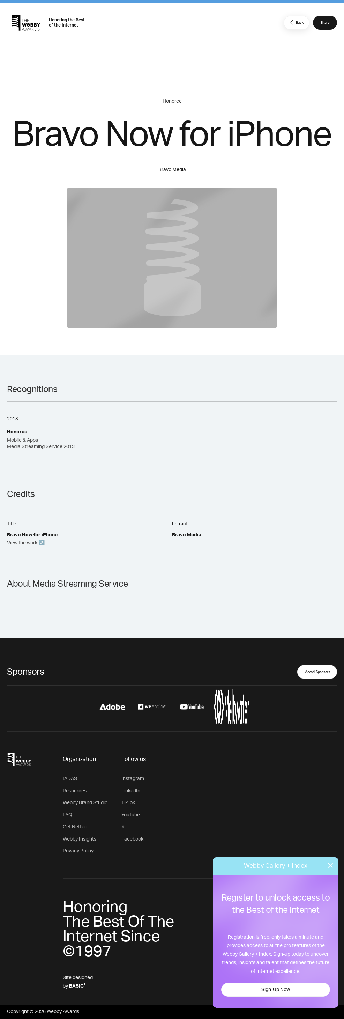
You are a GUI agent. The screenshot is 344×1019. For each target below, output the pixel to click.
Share (325, 22)
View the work (22, 543)
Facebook (132, 839)
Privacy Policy (78, 851)
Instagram (132, 778)
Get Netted (75, 826)
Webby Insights (79, 839)
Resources (75, 791)
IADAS (70, 778)
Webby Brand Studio (85, 802)
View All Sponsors (317, 672)
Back (296, 22)
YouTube (130, 815)
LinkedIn (130, 791)
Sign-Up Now (275, 989)
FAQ (67, 815)
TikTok (128, 802)
